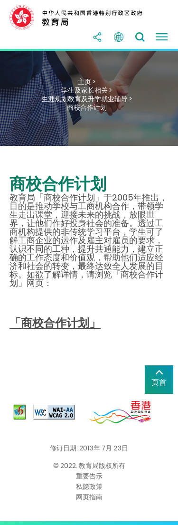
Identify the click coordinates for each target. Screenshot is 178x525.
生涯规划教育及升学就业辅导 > (86, 99)
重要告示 (89, 476)
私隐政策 (89, 486)
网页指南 (89, 497)
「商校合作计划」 (55, 323)
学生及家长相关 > (86, 90)
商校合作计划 (87, 107)
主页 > (86, 81)
